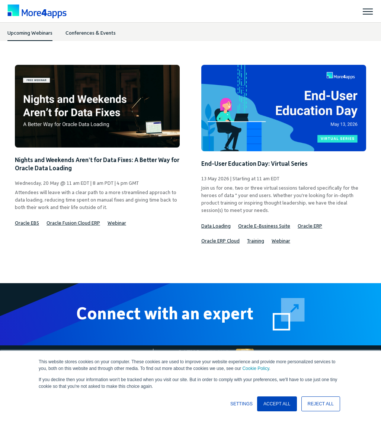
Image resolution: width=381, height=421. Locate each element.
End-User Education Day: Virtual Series (254, 164)
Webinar (117, 223)
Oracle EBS (27, 223)
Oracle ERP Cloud (220, 241)
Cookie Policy (255, 368)
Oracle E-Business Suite (264, 226)
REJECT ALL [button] (321, 403)
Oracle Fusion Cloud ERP (73, 223)
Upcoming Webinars (29, 33)
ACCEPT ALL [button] (276, 403)
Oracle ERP (310, 226)
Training (255, 241)
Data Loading (216, 226)
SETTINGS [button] (241, 403)
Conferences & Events (90, 33)
